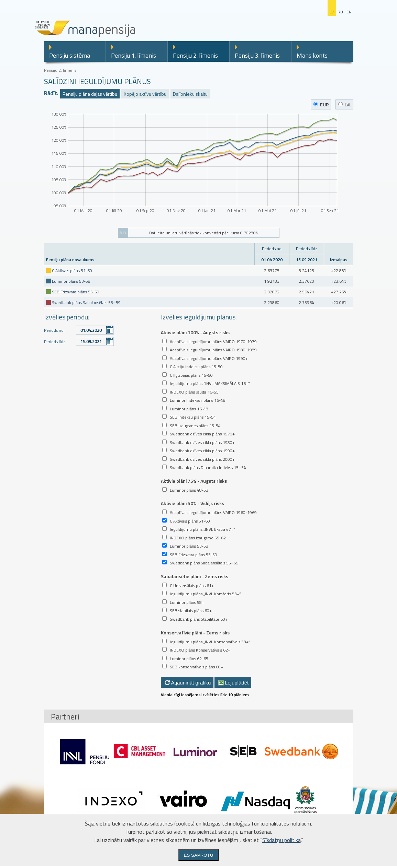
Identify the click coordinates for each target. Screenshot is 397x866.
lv (332, 12)
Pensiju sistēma (69, 55)
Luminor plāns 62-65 (189, 658)
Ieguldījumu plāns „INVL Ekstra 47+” (202, 529)
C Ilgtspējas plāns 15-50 (191, 375)
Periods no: (54, 330)
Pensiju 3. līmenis (257, 55)
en (349, 12)
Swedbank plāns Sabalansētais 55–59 (86, 302)
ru (340, 12)
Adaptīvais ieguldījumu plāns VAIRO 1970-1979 (213, 341)
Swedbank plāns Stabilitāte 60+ (199, 619)
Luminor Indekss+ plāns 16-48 (197, 400)
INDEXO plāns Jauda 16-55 (194, 392)
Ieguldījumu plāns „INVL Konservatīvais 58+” (210, 642)
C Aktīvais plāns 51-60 (72, 270)
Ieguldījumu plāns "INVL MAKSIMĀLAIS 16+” (210, 383)
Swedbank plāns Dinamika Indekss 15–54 (208, 467)
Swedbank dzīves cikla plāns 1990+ (202, 450)
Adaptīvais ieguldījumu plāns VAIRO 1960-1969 (213, 512)
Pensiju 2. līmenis (195, 55)
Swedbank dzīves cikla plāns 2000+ (202, 459)
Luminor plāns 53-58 (71, 281)
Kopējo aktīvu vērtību (145, 93)
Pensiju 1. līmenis (133, 55)
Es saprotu (198, 855)
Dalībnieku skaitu (190, 93)
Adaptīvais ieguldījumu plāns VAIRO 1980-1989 (213, 350)
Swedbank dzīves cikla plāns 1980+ (202, 442)
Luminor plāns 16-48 (189, 409)
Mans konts (312, 55)
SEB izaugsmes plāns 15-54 (195, 425)
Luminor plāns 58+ (187, 602)
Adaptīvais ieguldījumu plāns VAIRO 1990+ (209, 358)
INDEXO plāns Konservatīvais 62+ (200, 650)
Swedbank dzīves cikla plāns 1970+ (202, 434)
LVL (344, 104)
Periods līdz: (55, 341)
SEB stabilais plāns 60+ (191, 610)
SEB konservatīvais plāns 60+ (196, 667)
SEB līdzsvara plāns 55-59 (75, 292)
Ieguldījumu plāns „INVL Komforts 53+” (205, 593)
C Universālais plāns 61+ (192, 585)
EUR (321, 104)
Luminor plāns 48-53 (189, 490)
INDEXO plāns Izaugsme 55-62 (198, 538)
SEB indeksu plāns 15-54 (193, 417)
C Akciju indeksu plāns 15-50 (196, 366)
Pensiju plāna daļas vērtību (90, 93)
